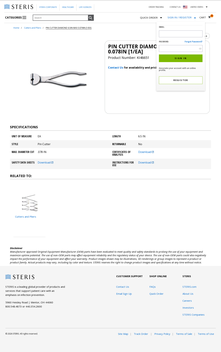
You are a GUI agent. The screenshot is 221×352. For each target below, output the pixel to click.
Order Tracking (156, 7)
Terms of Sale (184, 333)
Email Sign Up (124, 293)
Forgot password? (194, 41)
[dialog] (181, 56)
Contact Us (175, 7)
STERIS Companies (193, 314)
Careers (187, 300)
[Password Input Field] (181, 48)
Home (16, 27)
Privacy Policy (162, 333)
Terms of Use (206, 333)
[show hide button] (200, 49)
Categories (15, 17)
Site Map (123, 333)
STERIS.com (189, 286)
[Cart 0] (205, 17)
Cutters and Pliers (32, 27)
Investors (188, 307)
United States (196, 7)
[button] (91, 18)
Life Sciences (85, 7)
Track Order (141, 333)
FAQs (152, 286)
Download (146, 152)
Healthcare (68, 7)
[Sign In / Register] (182, 17)
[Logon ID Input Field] (181, 33)
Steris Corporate (48, 7)
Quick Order (151, 17)
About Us (187, 293)
